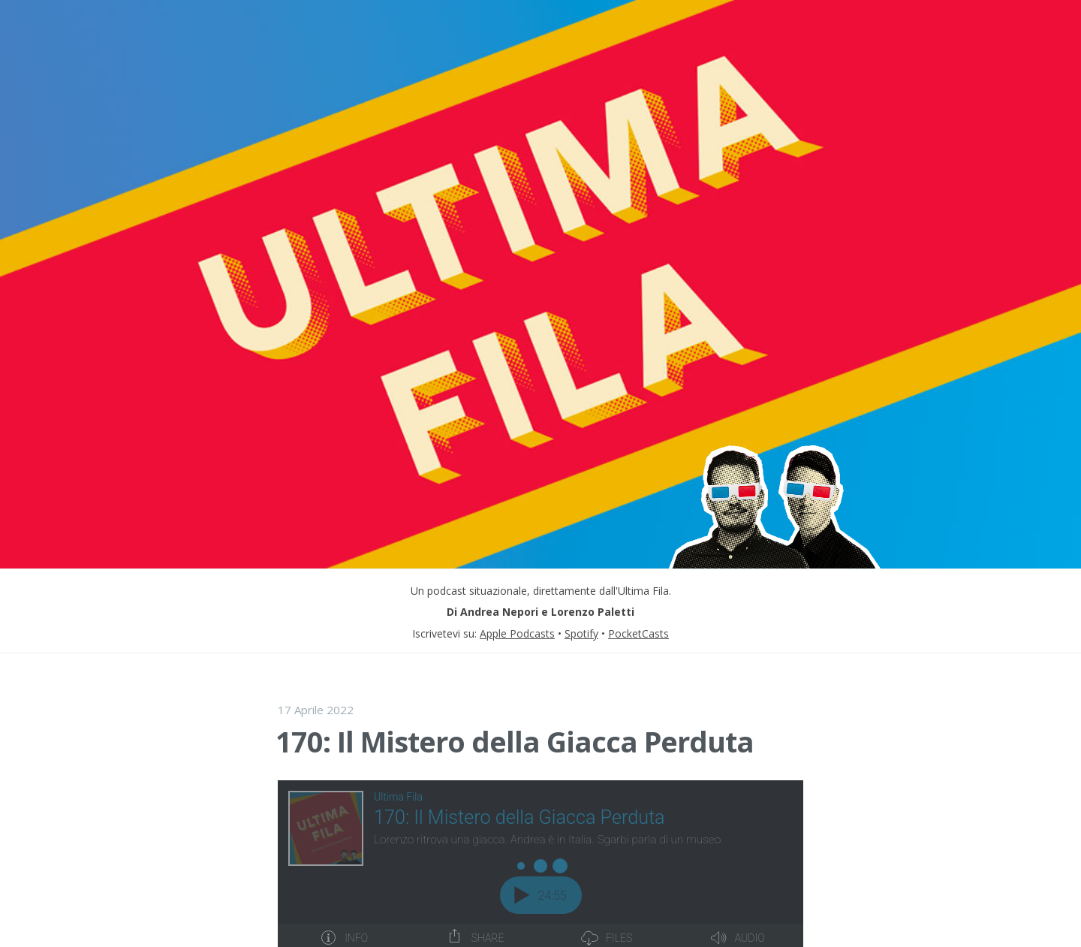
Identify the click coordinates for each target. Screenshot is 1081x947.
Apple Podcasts (517, 633)
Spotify (581, 633)
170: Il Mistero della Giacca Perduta (515, 741)
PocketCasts (638, 633)
